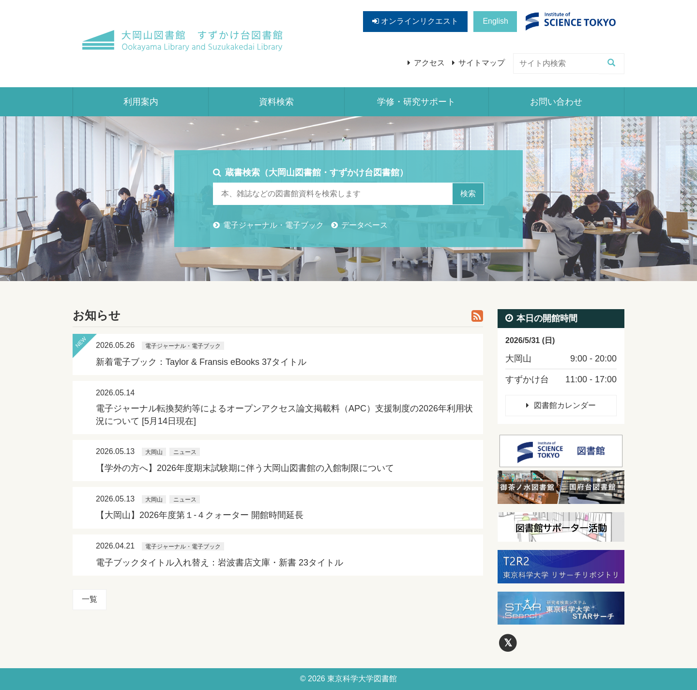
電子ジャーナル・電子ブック (273, 225)
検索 (468, 193)
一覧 (89, 599)
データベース (364, 225)
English (495, 21)
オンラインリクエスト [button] (415, 21)
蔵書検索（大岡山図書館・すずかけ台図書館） (316, 172)
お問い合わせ (556, 102)
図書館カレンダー (565, 405)
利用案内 (140, 102)
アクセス (429, 63)
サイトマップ (481, 63)
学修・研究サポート (416, 102)
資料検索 (276, 102)
